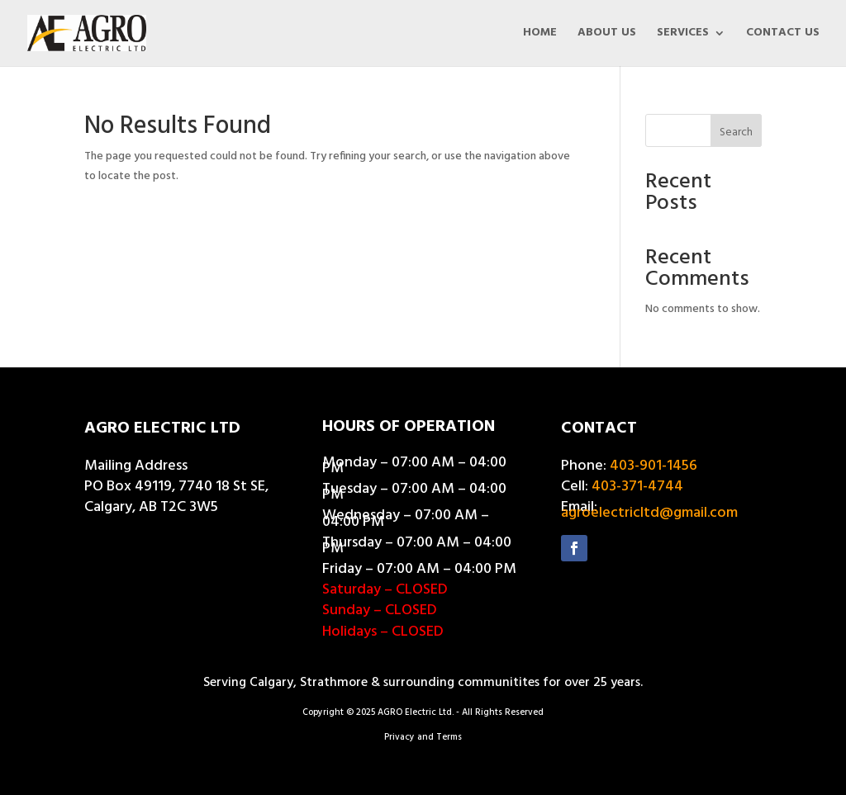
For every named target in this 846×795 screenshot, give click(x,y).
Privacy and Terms (423, 737)
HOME (540, 34)
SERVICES (683, 34)
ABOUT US (606, 34)
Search (736, 132)
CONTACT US (783, 34)
